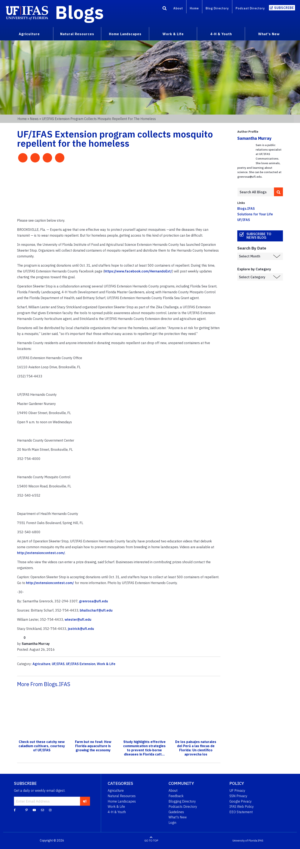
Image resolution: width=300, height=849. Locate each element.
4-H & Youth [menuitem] (221, 34)
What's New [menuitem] (269, 34)
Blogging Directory (182, 801)
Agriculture (41, 664)
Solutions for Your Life (255, 214)
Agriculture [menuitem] (29, 34)
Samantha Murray (254, 138)
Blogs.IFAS (246, 208)
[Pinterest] (26, 810)
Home (194, 8)
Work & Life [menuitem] (173, 34)
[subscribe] (85, 801)
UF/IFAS (58, 664)
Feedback (176, 796)
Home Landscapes (122, 801)
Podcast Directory (250, 8)
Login (172, 822)
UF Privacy (237, 790)
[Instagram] (50, 810)
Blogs (79, 12)
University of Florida (244, 840)
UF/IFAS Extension (80, 664)
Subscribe (284, 8)
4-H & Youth (117, 812)
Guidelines (176, 812)
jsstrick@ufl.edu (81, 629)
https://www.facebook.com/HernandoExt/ (138, 271)
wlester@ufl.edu (78, 619)
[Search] (164, 9)
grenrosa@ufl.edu (93, 601)
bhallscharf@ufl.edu (96, 610)
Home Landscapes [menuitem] (125, 34)
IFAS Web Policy (241, 806)
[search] (278, 191)
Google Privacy (240, 801)
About (178, 8)
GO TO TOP (151, 840)
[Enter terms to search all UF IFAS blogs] (255, 192)
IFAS (260, 840)
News (34, 119)
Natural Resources (122, 796)
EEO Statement (241, 812)
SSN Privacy (238, 796)
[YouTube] (34, 810)
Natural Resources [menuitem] (77, 34)
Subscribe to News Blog (258, 236)
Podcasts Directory (183, 806)
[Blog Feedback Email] (42, 810)
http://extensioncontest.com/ (41, 553)
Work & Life (106, 664)
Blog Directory (217, 8)
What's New (178, 817)
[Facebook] (14, 810)
